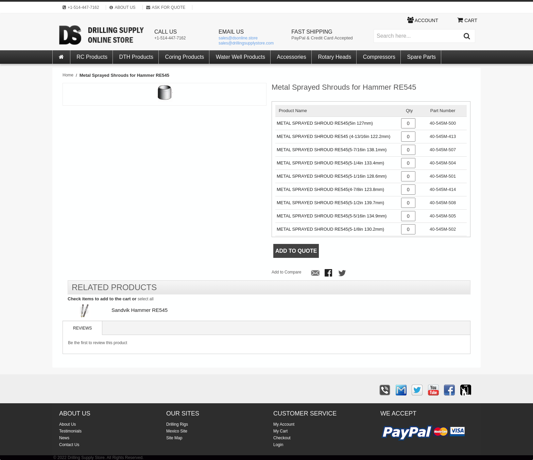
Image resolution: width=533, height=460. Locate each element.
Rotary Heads (334, 57)
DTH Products (136, 57)
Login (278, 444)
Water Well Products (240, 57)
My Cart (280, 431)
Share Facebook (329, 273)
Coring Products (184, 57)
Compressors (379, 57)
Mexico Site (176, 431)
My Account (283, 424)
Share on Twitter (342, 273)
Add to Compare (286, 272)
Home (68, 75)
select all (146, 299)
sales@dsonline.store (238, 38)
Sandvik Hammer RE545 (139, 310)
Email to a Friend (315, 273)
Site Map (174, 438)
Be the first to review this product (97, 342)
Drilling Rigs (177, 424)
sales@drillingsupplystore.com (246, 43)
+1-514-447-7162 (170, 38)
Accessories (291, 57)
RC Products (91, 57)
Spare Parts (421, 57)
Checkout (282, 438)
